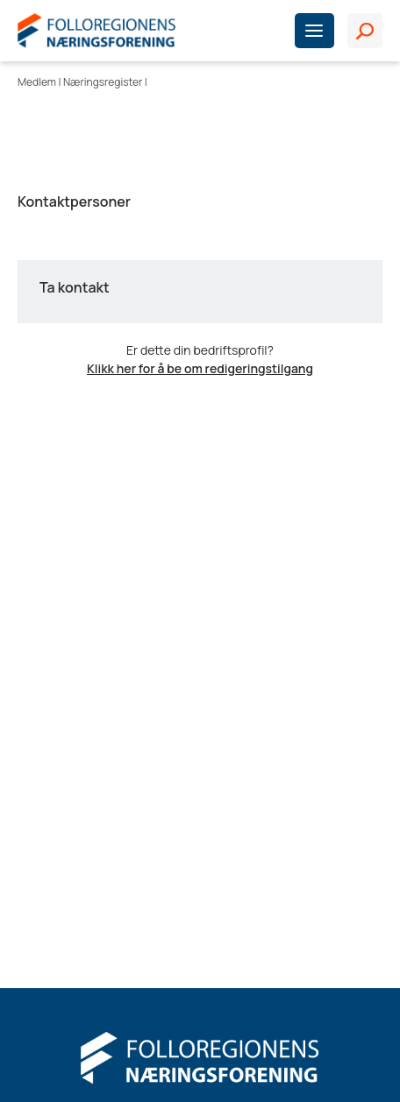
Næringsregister (103, 81)
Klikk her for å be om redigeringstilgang (200, 368)
